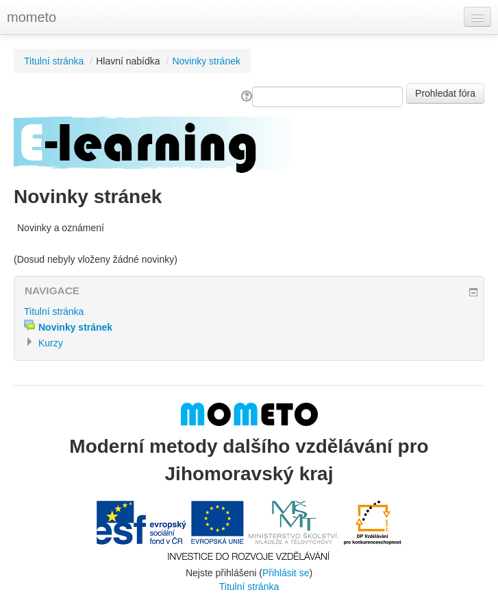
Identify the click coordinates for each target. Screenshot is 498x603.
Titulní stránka (54, 61)
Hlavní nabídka (128, 61)
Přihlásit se (285, 572)
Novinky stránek (206, 61)
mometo (31, 17)
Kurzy (50, 343)
